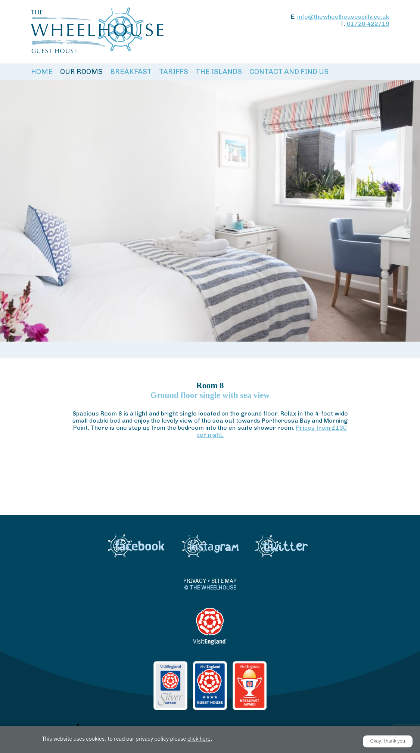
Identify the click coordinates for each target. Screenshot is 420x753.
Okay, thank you (387, 741)
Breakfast (131, 71)
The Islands (219, 71)
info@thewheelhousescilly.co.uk (343, 16)
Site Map (224, 581)
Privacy (194, 581)
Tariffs (173, 71)
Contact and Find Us (289, 71)
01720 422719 (368, 23)
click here (199, 739)
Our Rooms (81, 71)
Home (42, 71)
